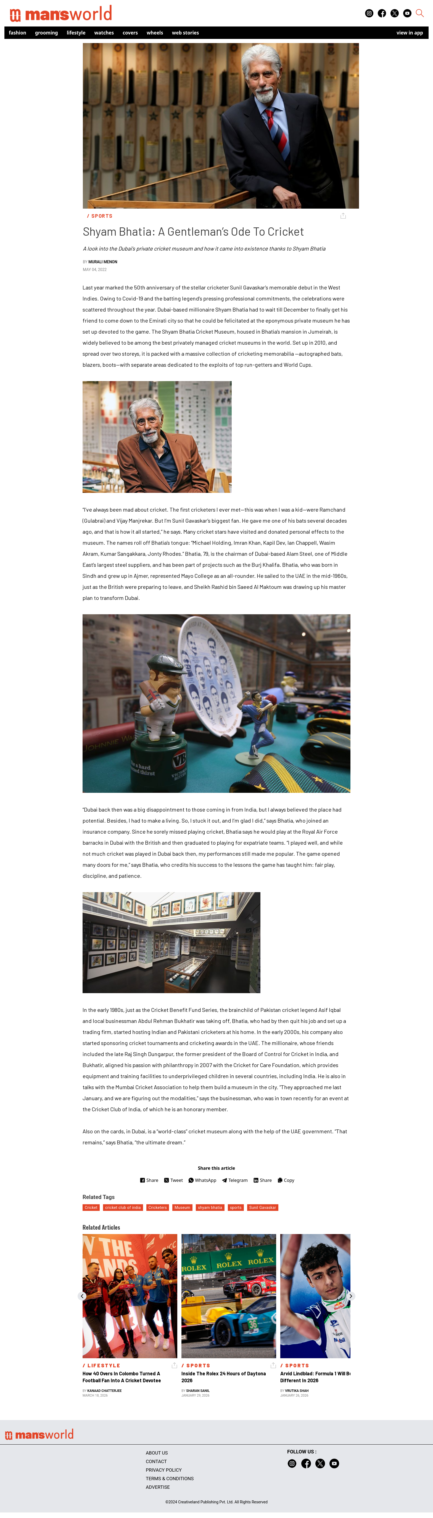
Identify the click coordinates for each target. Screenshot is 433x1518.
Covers (130, 33)
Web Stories (185, 33)
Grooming (46, 33)
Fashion (17, 33)
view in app (410, 33)
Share (149, 1180)
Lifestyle (76, 33)
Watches (104, 33)
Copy (285, 1180)
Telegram (235, 1180)
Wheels (155, 33)
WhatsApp (202, 1180)
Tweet (173, 1180)
